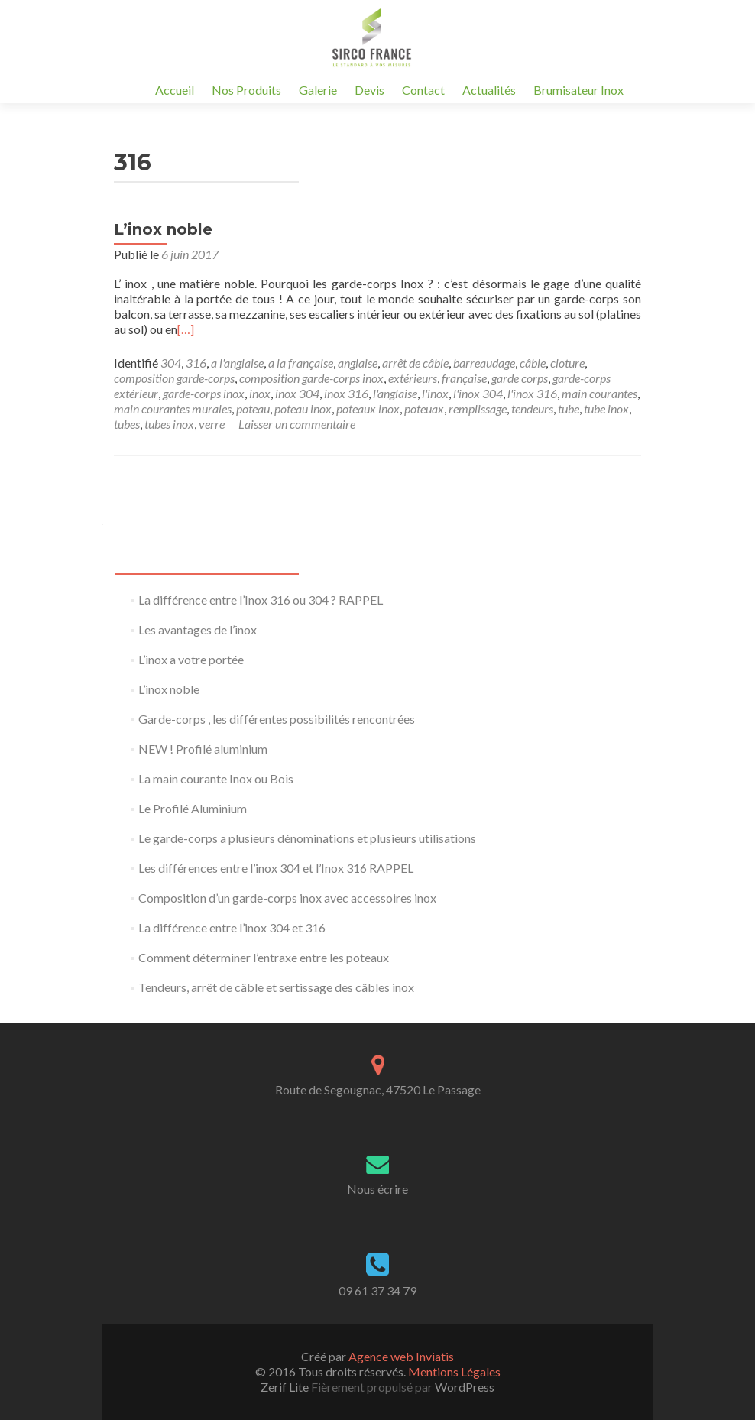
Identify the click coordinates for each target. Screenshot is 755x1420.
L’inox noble (163, 229)
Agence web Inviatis (401, 1356)
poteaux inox (368, 408)
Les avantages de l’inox (197, 629)
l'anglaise (395, 393)
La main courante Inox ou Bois (215, 778)
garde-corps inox (204, 393)
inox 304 (297, 393)
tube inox (606, 408)
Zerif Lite (286, 1386)
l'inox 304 (478, 393)
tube (568, 408)
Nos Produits (246, 90)
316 (196, 362)
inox (260, 393)
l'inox (435, 393)
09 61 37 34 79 (377, 1290)
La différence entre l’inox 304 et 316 (232, 927)
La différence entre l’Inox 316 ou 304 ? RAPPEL (260, 599)
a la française (300, 362)
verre (212, 424)
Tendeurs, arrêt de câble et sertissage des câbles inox (276, 987)
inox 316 (346, 393)
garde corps (519, 378)
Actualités (489, 90)
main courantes (599, 393)
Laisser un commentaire (296, 424)
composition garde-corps (174, 378)
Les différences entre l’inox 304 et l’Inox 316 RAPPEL (275, 868)
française (464, 378)
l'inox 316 (532, 393)
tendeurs (532, 408)
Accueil (174, 90)
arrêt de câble (415, 362)
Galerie (318, 90)
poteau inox (303, 408)
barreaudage (484, 362)
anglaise (358, 362)
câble (533, 362)
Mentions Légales (454, 1371)
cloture (567, 362)
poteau (253, 408)
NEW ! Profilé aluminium (202, 748)
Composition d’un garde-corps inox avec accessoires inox (287, 897)
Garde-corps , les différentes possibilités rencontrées (276, 719)
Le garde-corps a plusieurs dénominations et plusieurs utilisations (307, 838)
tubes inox (169, 424)
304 (170, 362)
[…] (185, 329)
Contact (423, 90)
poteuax (424, 408)
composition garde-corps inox (311, 378)
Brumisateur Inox (578, 90)
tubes (127, 424)
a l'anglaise (237, 362)
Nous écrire (377, 1189)
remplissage (478, 408)
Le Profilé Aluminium (192, 808)
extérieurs (412, 378)
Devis (369, 90)
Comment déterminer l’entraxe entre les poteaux (263, 957)
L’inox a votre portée (191, 659)
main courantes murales (173, 408)
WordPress (463, 1386)
